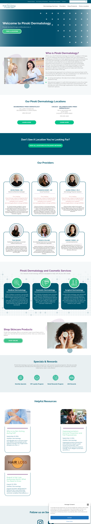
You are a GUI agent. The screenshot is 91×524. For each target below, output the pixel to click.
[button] (88, 504)
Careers (64, 1)
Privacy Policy (69, 521)
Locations (45, 508)
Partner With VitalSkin (54, 1)
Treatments (31, 508)
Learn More (26, 122)
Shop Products (72, 6)
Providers (63, 6)
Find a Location (84, 6)
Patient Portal (31, 1)
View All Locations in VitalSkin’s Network (46, 145)
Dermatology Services (50, 6)
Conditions (17, 508)
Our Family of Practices (42, 1)
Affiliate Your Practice (34, 510)
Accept (69, 517)
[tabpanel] (17, 295)
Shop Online (13, 340)
